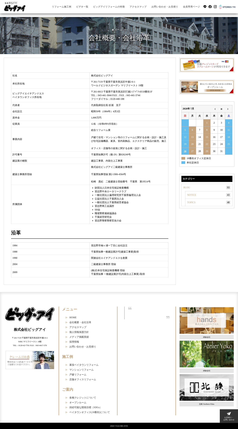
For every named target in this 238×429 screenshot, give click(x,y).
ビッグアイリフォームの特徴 (109, 6)
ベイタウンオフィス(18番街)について (89, 412)
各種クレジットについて (82, 397)
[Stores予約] (227, 6)
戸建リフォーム (77, 374)
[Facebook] (210, 7)
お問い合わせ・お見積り (164, 6)
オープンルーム (77, 402)
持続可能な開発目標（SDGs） (85, 407)
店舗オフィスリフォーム (82, 379)
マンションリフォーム (81, 369)
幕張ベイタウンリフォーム (84, 365)
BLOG (206, 187)
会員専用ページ (191, 6)
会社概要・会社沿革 (80, 322)
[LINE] (204, 7)
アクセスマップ (138, 6)
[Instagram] (215, 7)
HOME (72, 317)
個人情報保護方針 (79, 332)
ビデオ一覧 (82, 6)
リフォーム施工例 (61, 6)
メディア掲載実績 (79, 337)
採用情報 (74, 341)
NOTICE (208, 195)
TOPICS (208, 202)
